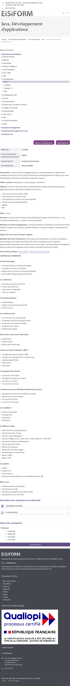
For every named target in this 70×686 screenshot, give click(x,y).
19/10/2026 (11, 537)
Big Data (6, 60)
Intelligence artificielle (10, 108)
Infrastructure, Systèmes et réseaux (15, 105)
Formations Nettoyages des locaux (14, 131)
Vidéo (5, 124)
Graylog (5, 597)
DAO (4, 76)
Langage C (7, 85)
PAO (4, 117)
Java (43, 39)
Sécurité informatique (10, 121)
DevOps (5, 98)
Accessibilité (23, 251)
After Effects (7, 584)
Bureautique (7, 63)
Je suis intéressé (35, 545)
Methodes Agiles (8, 111)
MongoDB (6, 589)
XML (5, 91)
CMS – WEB (7, 73)
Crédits (4, 681)
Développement (34, 39)
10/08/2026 (11, 534)
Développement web (10, 95)
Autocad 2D (7, 600)
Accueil (4, 39)
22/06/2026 (11, 531)
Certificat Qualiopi (7, 647)
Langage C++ (8, 88)
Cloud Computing (8, 69)
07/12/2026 (11, 539)
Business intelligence (10, 66)
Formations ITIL (7, 134)
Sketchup (6, 586)
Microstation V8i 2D (9, 581)
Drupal (5, 594)
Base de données (8, 57)
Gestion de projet (8, 101)
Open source (7, 114)
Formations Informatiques (17, 39)
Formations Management (10, 128)
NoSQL (5, 592)
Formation (44, 142)
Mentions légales (14, 681)
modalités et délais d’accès (39, 251)
